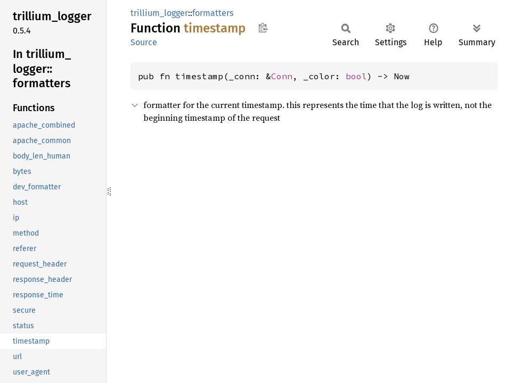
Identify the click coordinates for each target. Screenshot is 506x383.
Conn (281, 76)
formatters (212, 13)
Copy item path (263, 28)
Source (143, 42)
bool (356, 76)
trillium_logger (159, 13)
